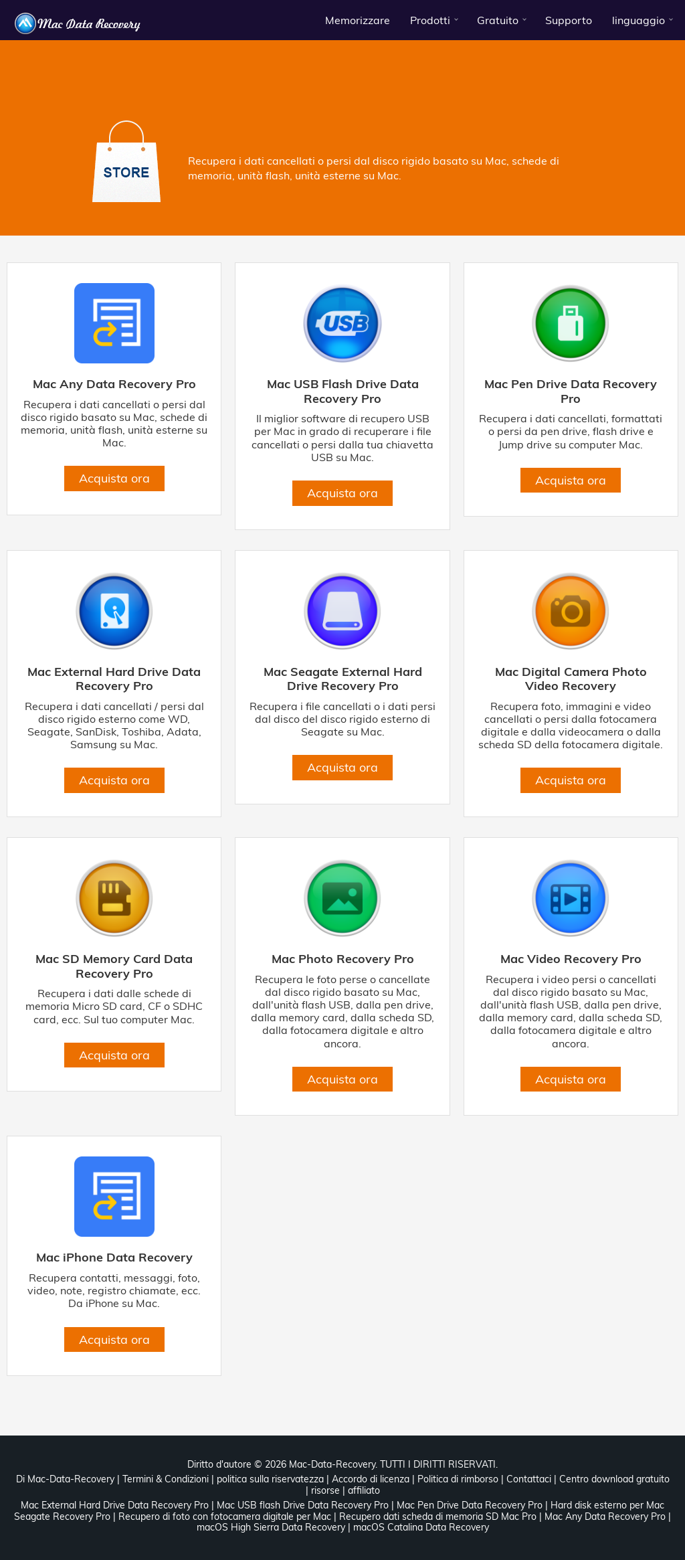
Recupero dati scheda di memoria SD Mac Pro (437, 1516)
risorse (325, 1490)
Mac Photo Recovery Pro (343, 959)
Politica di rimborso (457, 1479)
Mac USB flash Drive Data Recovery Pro (303, 1505)
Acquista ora (114, 478)
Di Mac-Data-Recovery (65, 1479)
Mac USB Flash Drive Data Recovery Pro (343, 391)
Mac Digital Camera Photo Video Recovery (571, 679)
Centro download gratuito (614, 1479)
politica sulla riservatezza (270, 1479)
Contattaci (528, 1479)
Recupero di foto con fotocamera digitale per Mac (224, 1516)
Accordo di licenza (370, 1479)
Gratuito (497, 20)
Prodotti (430, 20)
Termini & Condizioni (165, 1479)
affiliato (364, 1490)
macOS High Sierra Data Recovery (271, 1527)
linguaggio (638, 20)
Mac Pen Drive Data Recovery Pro (570, 391)
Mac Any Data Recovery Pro (114, 384)
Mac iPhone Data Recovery (114, 1257)
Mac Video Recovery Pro (571, 959)
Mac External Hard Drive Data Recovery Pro (114, 679)
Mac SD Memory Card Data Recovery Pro (114, 966)
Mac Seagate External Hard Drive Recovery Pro (343, 679)
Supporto (568, 20)
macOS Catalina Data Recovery (421, 1527)
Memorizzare (357, 20)
